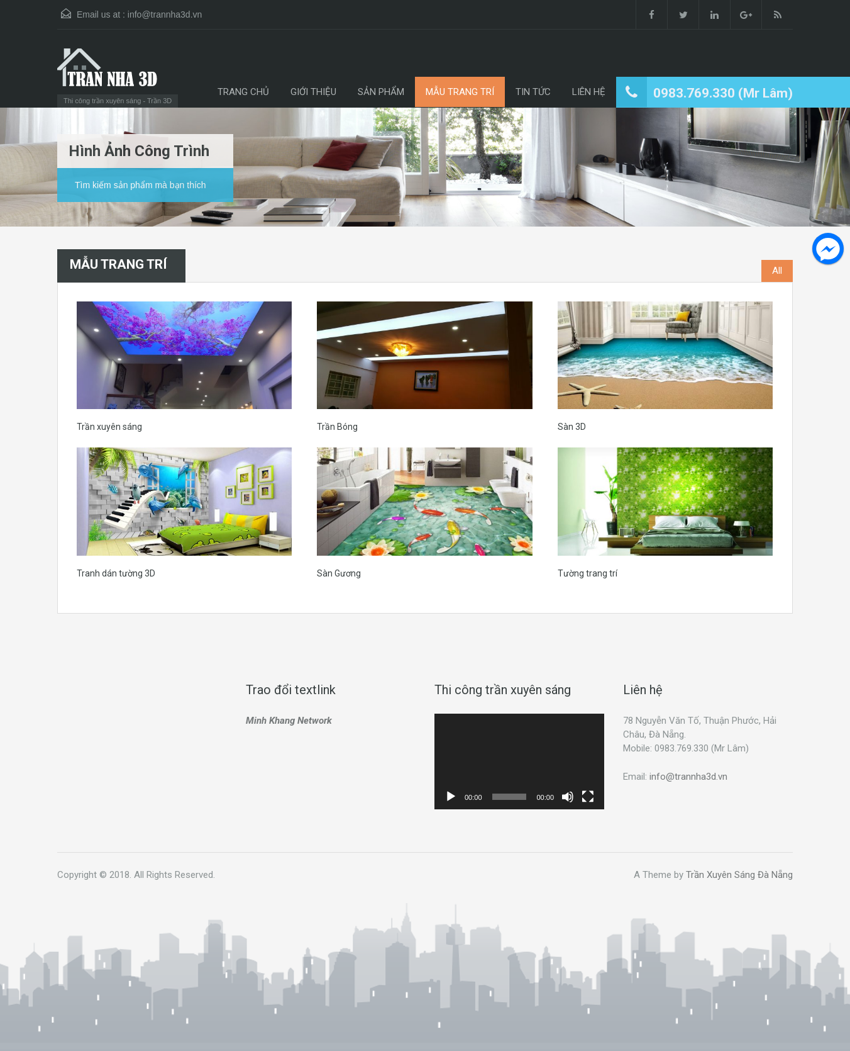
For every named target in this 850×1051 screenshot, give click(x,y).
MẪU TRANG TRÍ (460, 92)
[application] (519, 761)
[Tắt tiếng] (567, 796)
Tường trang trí (587, 573)
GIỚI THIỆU (313, 92)
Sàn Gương (339, 573)
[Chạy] (450, 796)
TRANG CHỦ (243, 92)
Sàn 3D (572, 427)
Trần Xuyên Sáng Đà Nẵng (739, 874)
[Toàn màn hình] (588, 796)
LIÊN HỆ (588, 92)
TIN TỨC (533, 92)
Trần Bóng (337, 427)
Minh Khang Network (289, 720)
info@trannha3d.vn (165, 14)
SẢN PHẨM (381, 92)
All (777, 270)
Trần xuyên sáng (109, 427)
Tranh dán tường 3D (116, 573)
